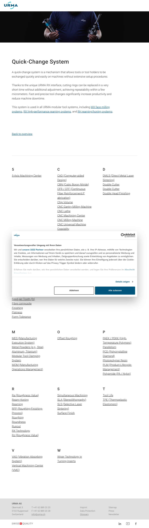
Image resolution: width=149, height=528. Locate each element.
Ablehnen (74, 290)
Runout (16, 426)
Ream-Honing (20, 399)
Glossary (84, 514)
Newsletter (114, 514)
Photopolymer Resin (115, 360)
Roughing (18, 417)
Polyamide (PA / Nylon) (117, 373)
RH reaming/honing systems (94, 111)
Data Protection (87, 511)
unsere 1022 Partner (33, 250)
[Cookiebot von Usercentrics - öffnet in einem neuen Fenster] (123, 235)
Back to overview (22, 134)
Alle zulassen (115, 290)
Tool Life (108, 395)
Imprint (83, 507)
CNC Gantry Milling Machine (74, 206)
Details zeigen (123, 282)
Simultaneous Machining (72, 395)
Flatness (17, 312)
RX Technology (21, 430)
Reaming (17, 404)
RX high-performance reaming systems (47, 111)
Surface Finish (66, 413)
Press (111, 511)
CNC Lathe (63, 211)
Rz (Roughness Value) (25, 435)
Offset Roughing (67, 338)
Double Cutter (111, 184)
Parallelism (109, 347)
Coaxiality (63, 228)
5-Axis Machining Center (27, 175)
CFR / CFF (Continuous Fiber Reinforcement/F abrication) (71, 193)
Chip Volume (65, 202)
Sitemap (113, 507)
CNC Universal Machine (71, 224)
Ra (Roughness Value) (25, 395)
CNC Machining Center (71, 215)
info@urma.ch (38, 514)
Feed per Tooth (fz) (23, 299)
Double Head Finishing (116, 193)
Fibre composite (22, 303)
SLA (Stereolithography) (71, 399)
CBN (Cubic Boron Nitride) (73, 184)
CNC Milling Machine (70, 220)
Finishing (17, 308)
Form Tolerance (21, 316)
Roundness (19, 422)
